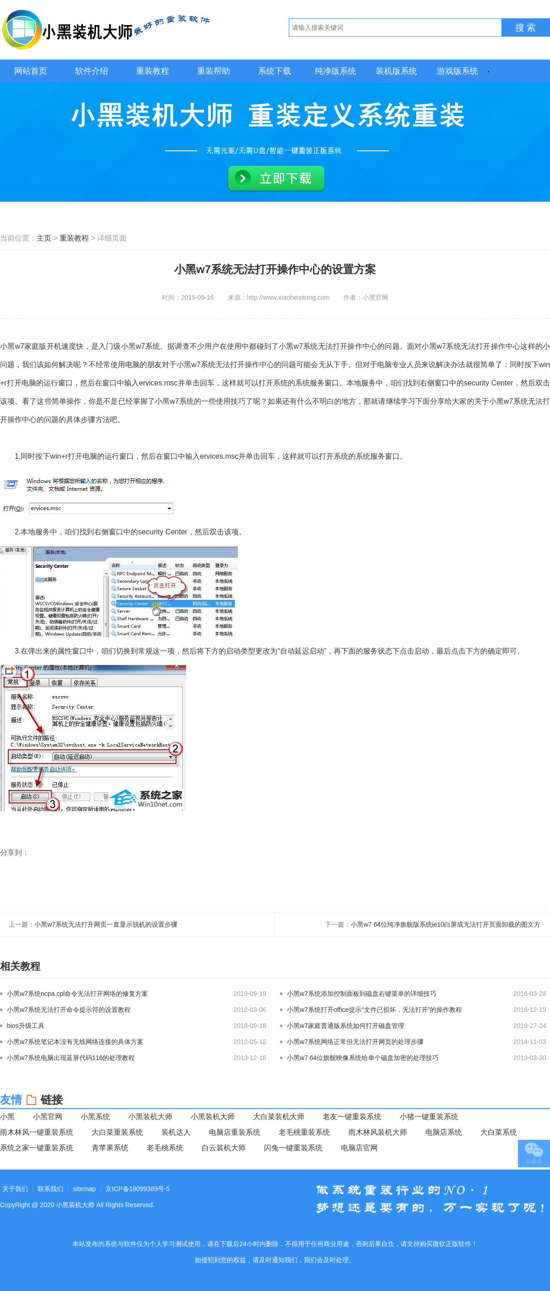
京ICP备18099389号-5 (137, 1188)
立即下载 (276, 178)
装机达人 (176, 1132)
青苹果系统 (110, 1148)
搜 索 (525, 27)
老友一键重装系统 (352, 1117)
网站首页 (30, 71)
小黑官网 (47, 1117)
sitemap (84, 1188)
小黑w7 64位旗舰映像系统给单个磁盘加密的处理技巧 (363, 1057)
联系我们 (50, 1188)
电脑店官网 (359, 1148)
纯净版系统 (335, 71)
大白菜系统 (498, 1132)
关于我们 (15, 1188)
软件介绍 (91, 71)
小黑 (7, 1117)
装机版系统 (396, 71)
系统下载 (274, 71)
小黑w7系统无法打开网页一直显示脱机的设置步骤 (105, 924)
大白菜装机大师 (278, 1117)
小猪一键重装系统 (429, 1117)
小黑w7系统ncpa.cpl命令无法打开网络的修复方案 (77, 993)
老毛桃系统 (165, 1148)
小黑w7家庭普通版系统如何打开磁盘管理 (345, 1025)
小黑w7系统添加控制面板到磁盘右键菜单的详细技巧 (361, 993)
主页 (44, 238)
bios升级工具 (25, 1025)
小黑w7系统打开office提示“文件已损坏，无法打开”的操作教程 (374, 1009)
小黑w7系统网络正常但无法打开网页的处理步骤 (355, 1041)
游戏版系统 (457, 71)
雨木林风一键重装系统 (36, 1132)
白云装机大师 (224, 1148)
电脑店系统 (443, 1132)
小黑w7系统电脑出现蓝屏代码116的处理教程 (71, 1057)
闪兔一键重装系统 (293, 1148)
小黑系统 (95, 1117)
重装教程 (152, 71)
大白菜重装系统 (117, 1132)
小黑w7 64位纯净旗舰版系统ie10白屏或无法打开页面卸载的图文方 (445, 924)
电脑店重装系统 (234, 1132)
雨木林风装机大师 (377, 1132)
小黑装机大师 (105, 29)
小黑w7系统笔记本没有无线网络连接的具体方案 (75, 1041)
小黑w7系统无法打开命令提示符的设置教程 (69, 1009)
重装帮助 (213, 71)
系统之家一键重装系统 (36, 1148)
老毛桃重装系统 (304, 1132)
